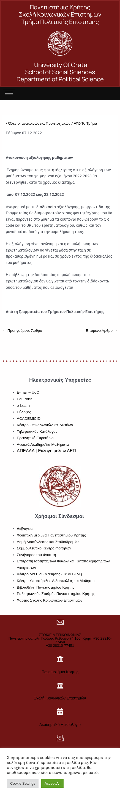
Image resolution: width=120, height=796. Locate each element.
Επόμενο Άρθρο (102, 330)
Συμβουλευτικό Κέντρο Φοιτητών (44, 548)
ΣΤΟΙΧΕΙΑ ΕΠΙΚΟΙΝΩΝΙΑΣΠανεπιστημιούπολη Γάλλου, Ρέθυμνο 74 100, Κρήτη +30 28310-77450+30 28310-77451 (60, 640)
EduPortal (25, 399)
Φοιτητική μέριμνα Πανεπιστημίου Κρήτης (51, 535)
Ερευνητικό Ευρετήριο (35, 438)
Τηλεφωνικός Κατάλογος (37, 431)
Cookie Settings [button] (22, 783)
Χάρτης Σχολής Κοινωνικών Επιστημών (50, 600)
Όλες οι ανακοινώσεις (26, 123)
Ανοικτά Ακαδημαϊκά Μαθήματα (43, 444)
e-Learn (23, 406)
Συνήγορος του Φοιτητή (36, 555)
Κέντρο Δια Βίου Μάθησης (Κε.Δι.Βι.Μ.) (49, 574)
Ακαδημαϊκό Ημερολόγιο (60, 724)
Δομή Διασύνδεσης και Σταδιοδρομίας (48, 542)
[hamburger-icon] (9, 93)
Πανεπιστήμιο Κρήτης (60, 672)
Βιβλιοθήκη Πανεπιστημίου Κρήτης (45, 587)
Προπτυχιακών (58, 123)
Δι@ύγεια (24, 529)
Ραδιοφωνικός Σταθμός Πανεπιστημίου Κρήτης (55, 594)
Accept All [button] (52, 783)
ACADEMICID (28, 418)
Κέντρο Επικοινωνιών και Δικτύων (45, 425)
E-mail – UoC (28, 392)
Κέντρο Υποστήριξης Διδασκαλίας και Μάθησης (56, 581)
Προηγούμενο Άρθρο (22, 330)
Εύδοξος (24, 412)
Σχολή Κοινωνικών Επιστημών (60, 698)
